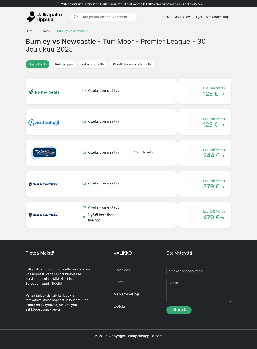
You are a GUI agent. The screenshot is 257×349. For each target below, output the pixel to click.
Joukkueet (183, 17)
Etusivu (166, 17)
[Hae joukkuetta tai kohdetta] (107, 17)
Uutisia (119, 306)
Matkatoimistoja (218, 17)
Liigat (198, 17)
